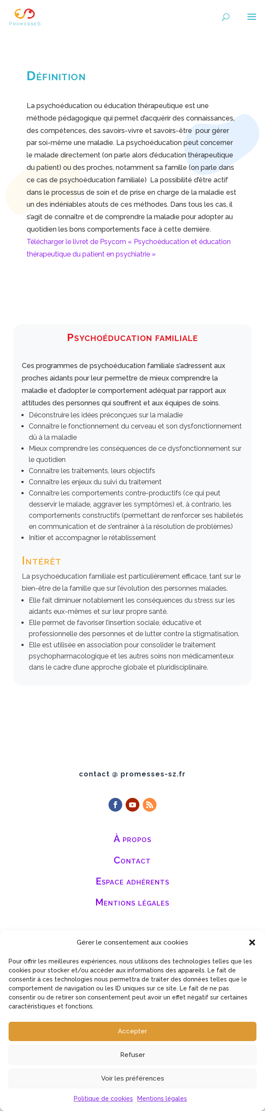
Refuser (132, 1055)
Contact (132, 860)
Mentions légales (162, 1098)
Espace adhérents (132, 881)
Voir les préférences (132, 1078)
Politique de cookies (103, 1098)
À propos (132, 838)
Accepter (132, 1031)
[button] (252, 942)
